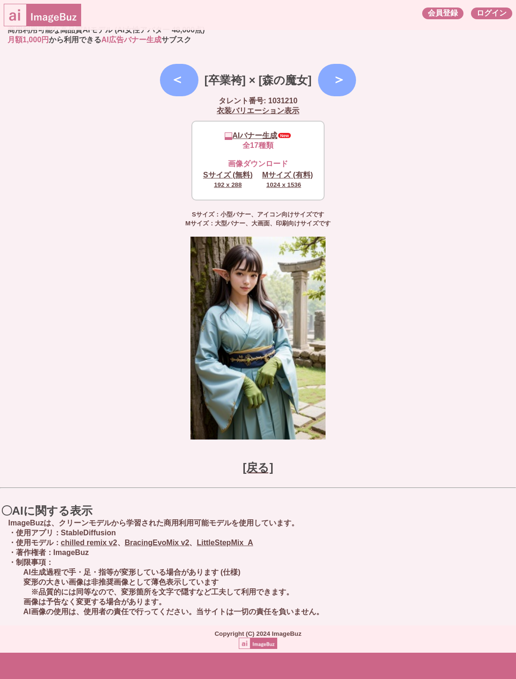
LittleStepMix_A (225, 543)
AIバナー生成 (251, 135)
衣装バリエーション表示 (258, 111)
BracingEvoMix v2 (157, 543)
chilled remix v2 (89, 543)
